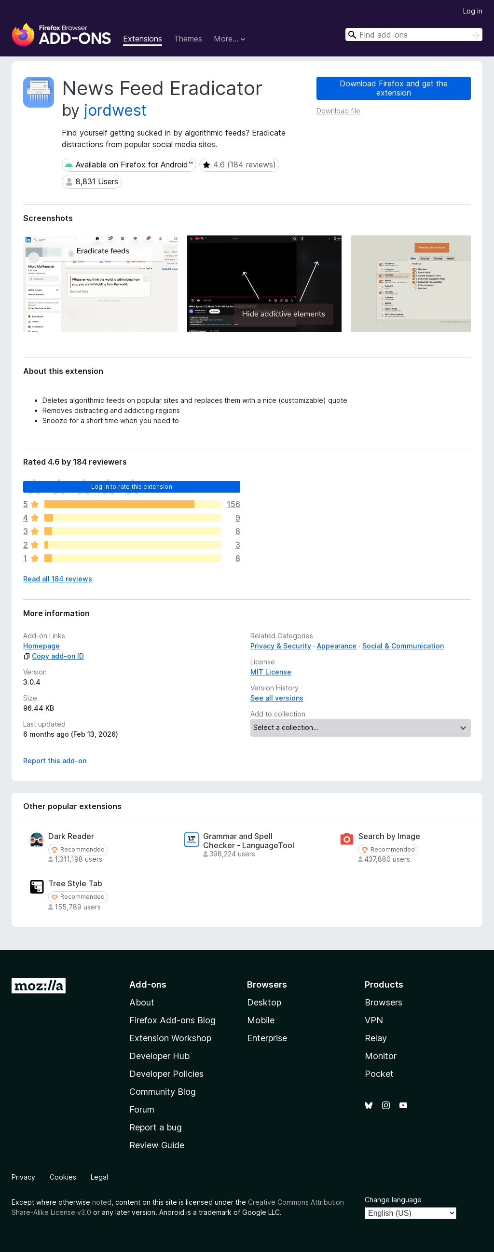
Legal (99, 1177)
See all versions (276, 698)
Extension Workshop (170, 1038)
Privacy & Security (280, 646)
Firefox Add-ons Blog (172, 1020)
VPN (374, 1020)
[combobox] (413, 34)
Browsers (383, 1002)
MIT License (270, 672)
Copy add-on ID (53, 656)
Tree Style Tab (75, 883)
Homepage (41, 646)
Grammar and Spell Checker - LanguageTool (248, 841)
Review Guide (156, 1145)
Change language (393, 1200)
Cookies (63, 1177)
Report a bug (155, 1127)
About (141, 1002)
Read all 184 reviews (57, 579)
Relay (376, 1038)
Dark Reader (71, 836)
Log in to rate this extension (131, 486)
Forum (141, 1109)
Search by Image (389, 836)
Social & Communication (403, 646)
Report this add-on (54, 761)
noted (101, 1202)
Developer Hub (159, 1056)
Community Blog (162, 1092)
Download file (338, 111)
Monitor (381, 1056)
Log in (472, 11)
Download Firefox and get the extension (394, 88)
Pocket (379, 1074)
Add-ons (147, 984)
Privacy (23, 1177)
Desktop (264, 1002)
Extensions (142, 38)
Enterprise (267, 1038)
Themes (188, 38)
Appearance (337, 646)
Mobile (260, 1020)
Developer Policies (166, 1074)
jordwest (115, 110)
